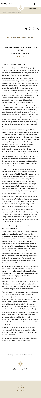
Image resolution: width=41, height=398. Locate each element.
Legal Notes (20, 387)
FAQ (21, 385)
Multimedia (21, 57)
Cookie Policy (20, 390)
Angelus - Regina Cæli (9, 12)
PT (33, 37)
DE (12, 37)
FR (23, 37)
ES (19, 37)
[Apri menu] (38, 4)
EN (15, 37)
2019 (19, 12)
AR (8, 37)
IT (30, 37)
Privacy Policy (20, 393)
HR (26, 37)
